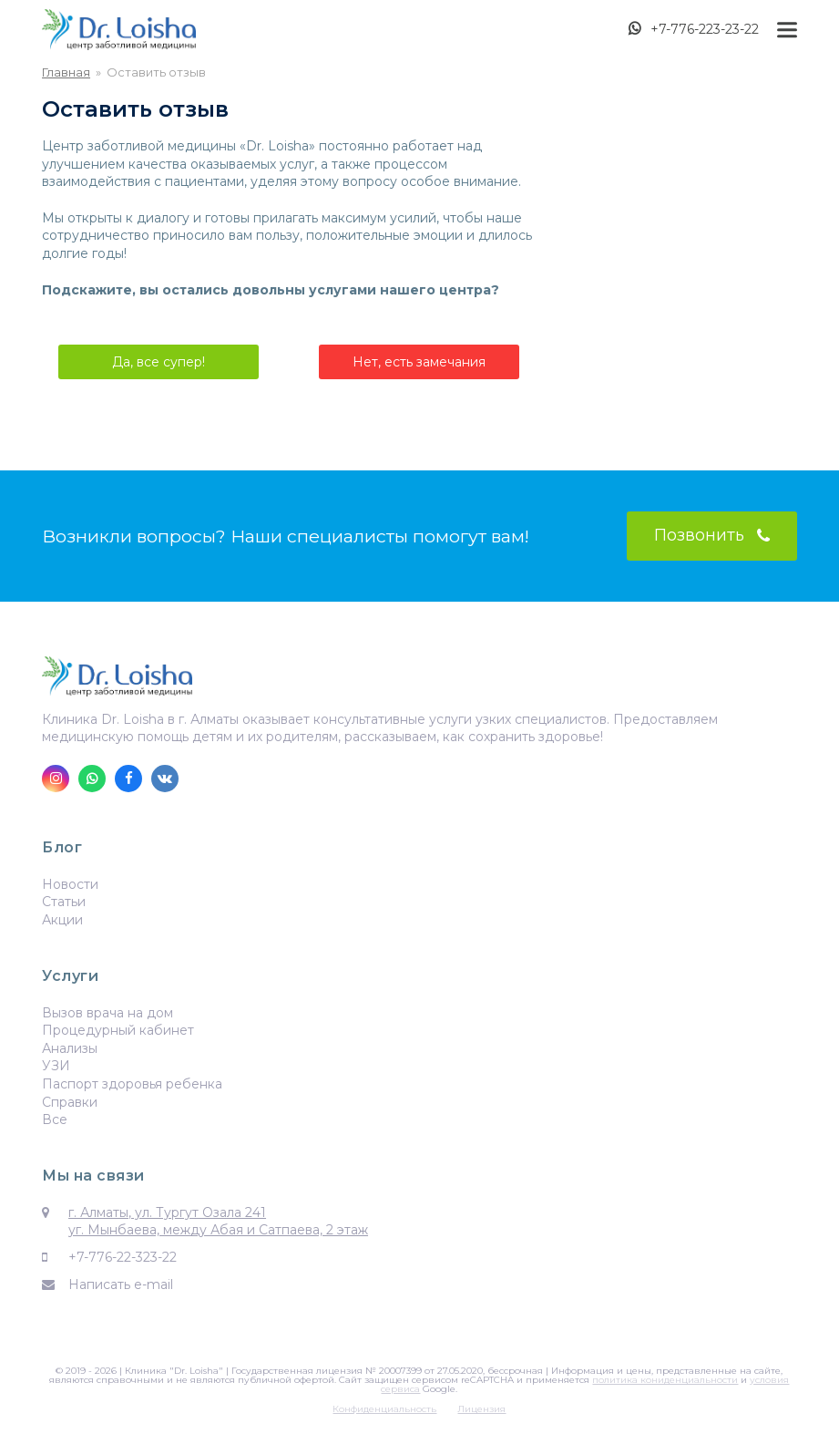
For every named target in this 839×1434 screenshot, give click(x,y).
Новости (70, 884)
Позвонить (712, 535)
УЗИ (56, 1065)
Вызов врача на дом (107, 1013)
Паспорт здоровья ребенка (132, 1084)
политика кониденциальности (665, 1380)
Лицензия (481, 1409)
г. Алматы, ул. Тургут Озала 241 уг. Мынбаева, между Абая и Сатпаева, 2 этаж (218, 1221)
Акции (62, 920)
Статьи (64, 901)
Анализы (69, 1048)
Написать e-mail (120, 1284)
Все (54, 1119)
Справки (69, 1102)
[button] (787, 29)
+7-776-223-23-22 (704, 29)
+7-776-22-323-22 (122, 1257)
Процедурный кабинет (118, 1030)
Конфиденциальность (384, 1409)
